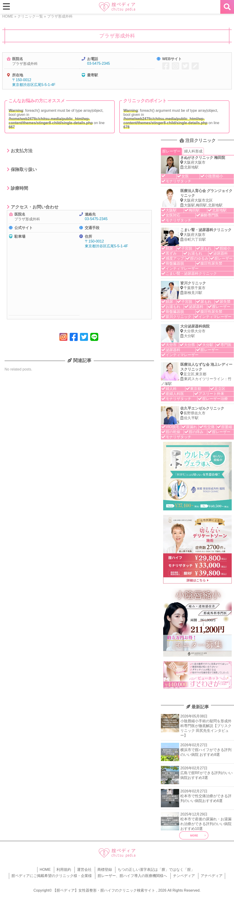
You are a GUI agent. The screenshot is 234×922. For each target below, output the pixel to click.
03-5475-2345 (98, 63)
